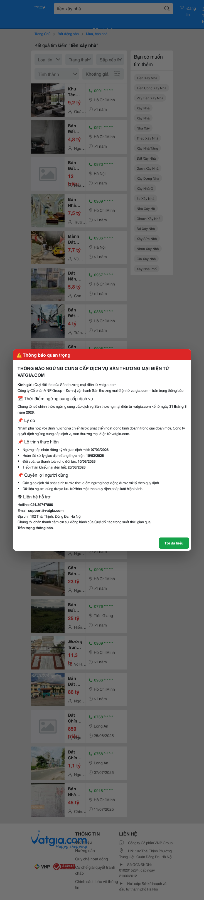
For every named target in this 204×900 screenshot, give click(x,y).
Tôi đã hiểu (173, 542)
